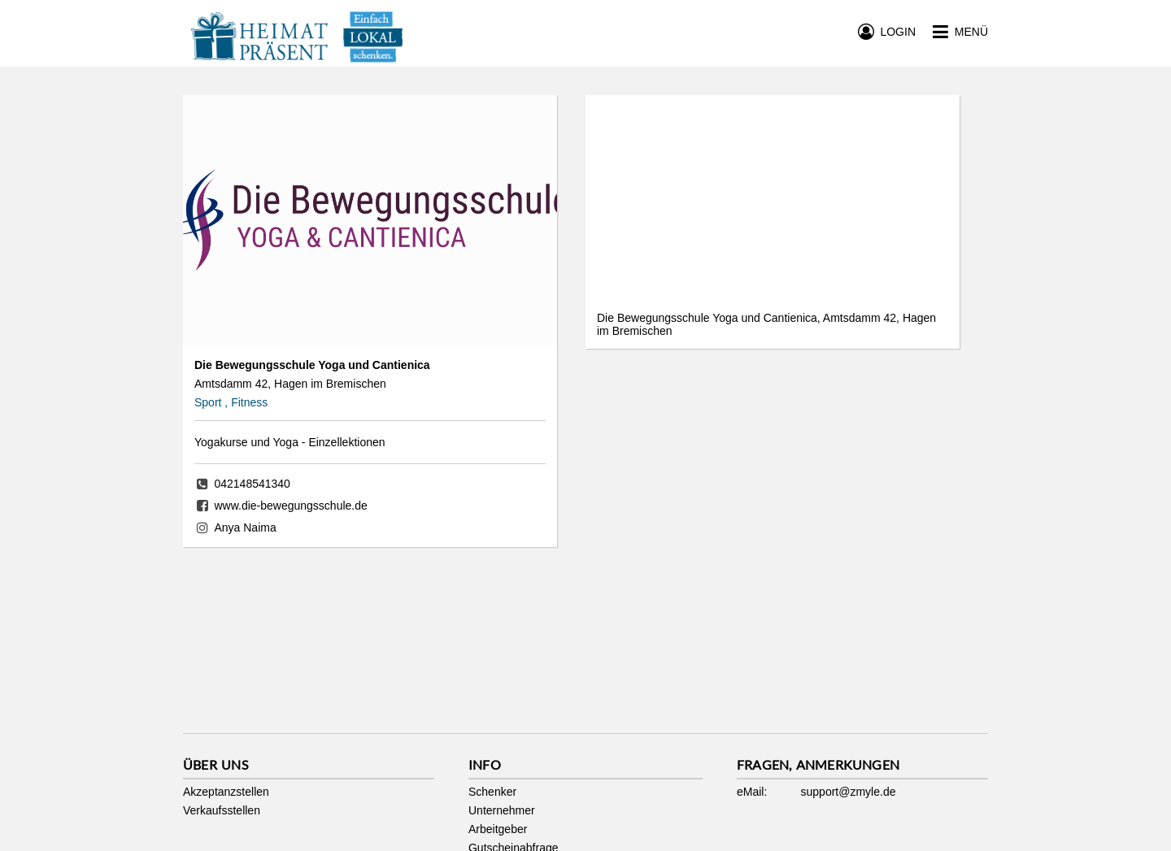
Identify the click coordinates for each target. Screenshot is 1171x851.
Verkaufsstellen (221, 810)
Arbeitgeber (497, 829)
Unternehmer (501, 810)
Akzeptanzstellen (226, 791)
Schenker (492, 791)
